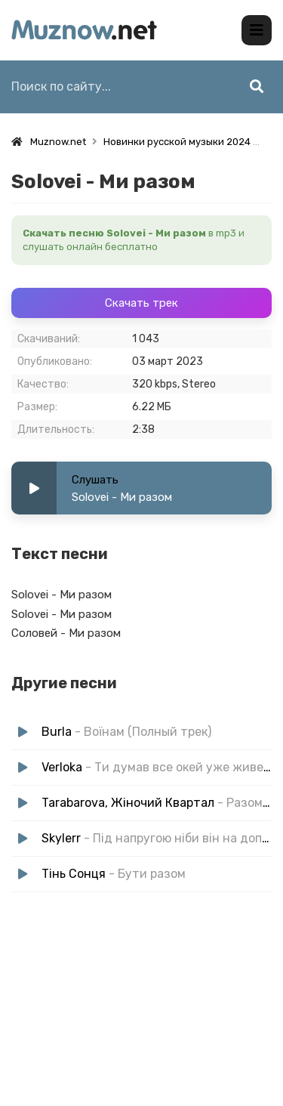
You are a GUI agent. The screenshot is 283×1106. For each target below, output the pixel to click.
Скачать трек (141, 303)
